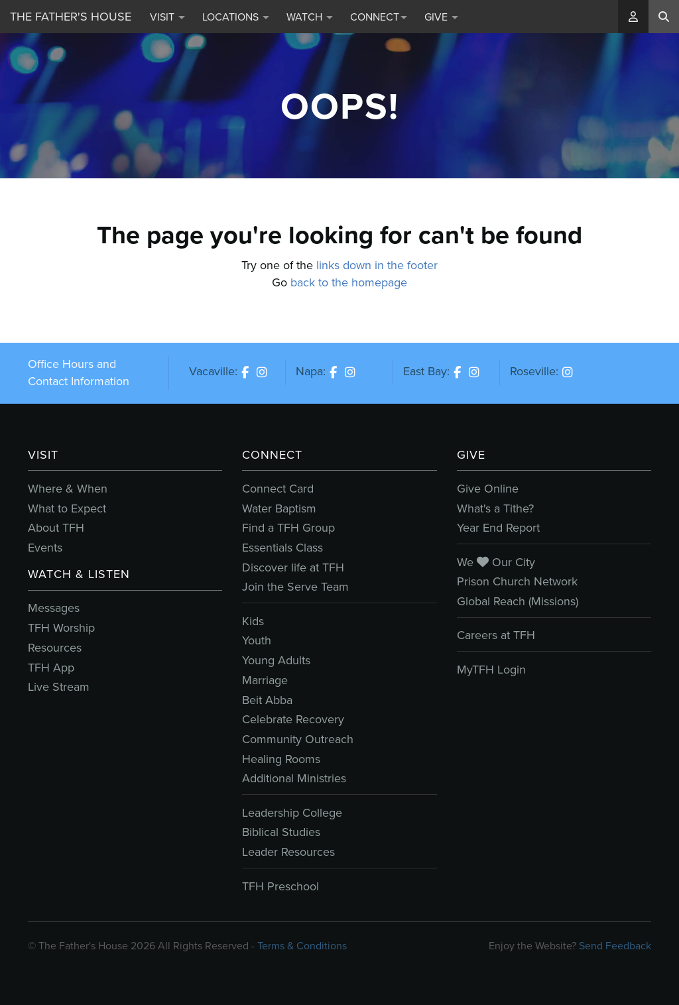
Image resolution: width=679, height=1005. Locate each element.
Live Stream (59, 686)
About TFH (56, 527)
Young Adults (276, 660)
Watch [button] (309, 17)
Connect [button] (378, 17)
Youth (256, 640)
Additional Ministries (294, 778)
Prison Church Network (517, 581)
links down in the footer (377, 265)
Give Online (488, 488)
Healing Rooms (281, 759)
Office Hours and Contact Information (78, 372)
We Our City (496, 562)
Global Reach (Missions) (517, 601)
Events (45, 547)
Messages (54, 608)
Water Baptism (279, 508)
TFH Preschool (280, 886)
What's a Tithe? (495, 508)
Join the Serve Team (295, 586)
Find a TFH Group (288, 527)
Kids (253, 621)
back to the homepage (348, 282)
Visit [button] (167, 17)
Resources (55, 647)
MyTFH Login (491, 669)
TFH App (51, 667)
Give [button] (441, 17)
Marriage (265, 680)
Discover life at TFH (293, 567)
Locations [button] (235, 17)
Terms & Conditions (302, 945)
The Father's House (70, 16)
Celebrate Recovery (293, 719)
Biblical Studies (281, 832)
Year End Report (498, 527)
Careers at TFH (496, 635)
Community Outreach (297, 739)
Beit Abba (267, 700)
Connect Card (278, 488)
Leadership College (292, 812)
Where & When (67, 488)
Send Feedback (615, 945)
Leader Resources (288, 851)
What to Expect (67, 508)
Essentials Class (282, 547)
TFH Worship (61, 627)
